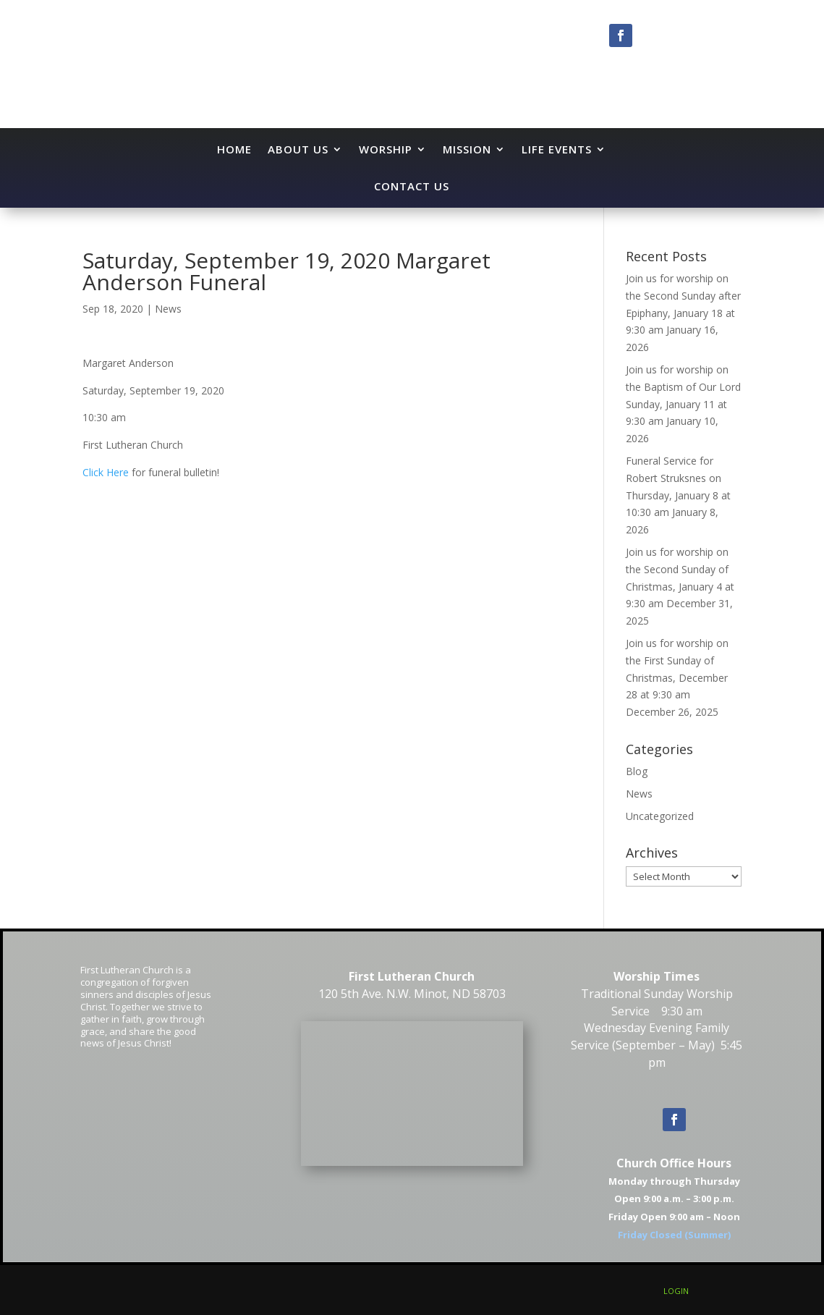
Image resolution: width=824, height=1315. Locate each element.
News (168, 309)
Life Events (557, 149)
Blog (636, 771)
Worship (385, 149)
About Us (298, 149)
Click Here (105, 472)
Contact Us (411, 186)
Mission (467, 149)
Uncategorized (660, 816)
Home (234, 149)
